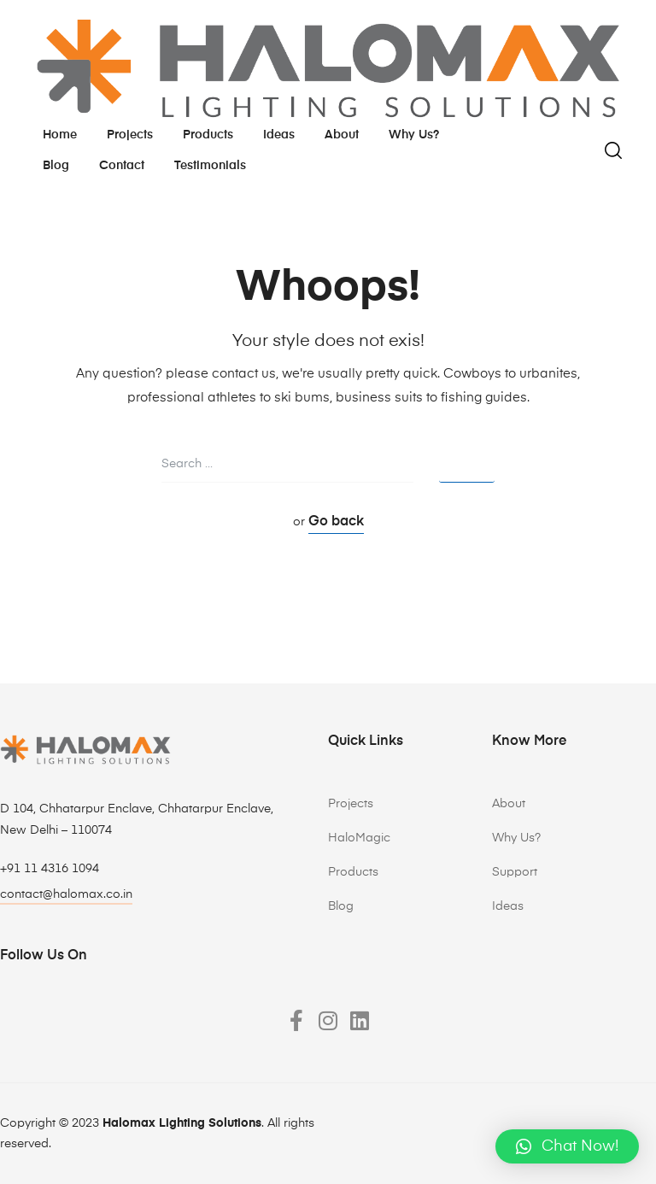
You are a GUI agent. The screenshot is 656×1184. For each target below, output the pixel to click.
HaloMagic (359, 838)
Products (208, 135)
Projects (130, 135)
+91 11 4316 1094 (49, 869)
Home (60, 135)
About (342, 135)
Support (514, 872)
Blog (56, 166)
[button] (567, 1146)
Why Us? (516, 838)
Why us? (414, 135)
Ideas (279, 135)
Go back (336, 522)
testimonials (210, 166)
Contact (121, 166)
